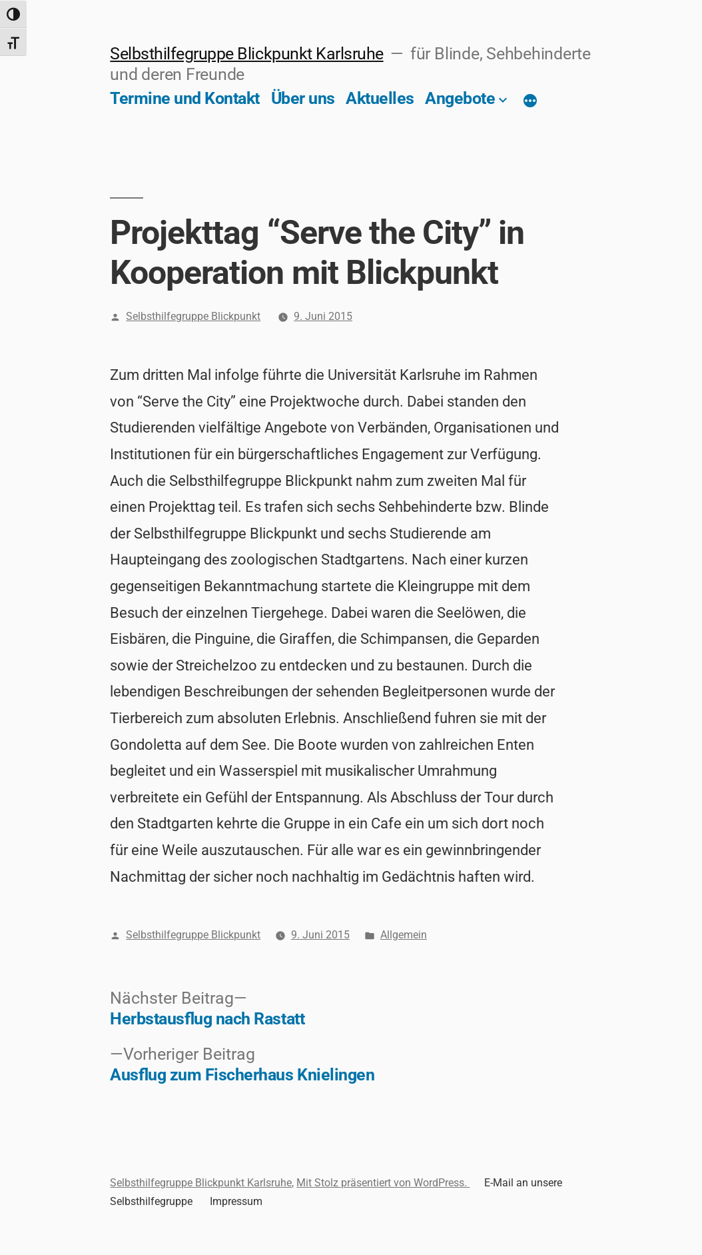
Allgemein (403, 934)
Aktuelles (380, 98)
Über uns (303, 98)
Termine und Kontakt (185, 98)
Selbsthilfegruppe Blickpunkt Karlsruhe (246, 53)
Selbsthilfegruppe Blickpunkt (193, 316)
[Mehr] (530, 101)
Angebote (460, 98)
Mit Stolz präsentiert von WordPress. (383, 1182)
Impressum (236, 1201)
